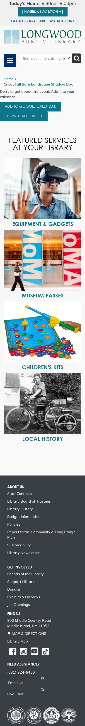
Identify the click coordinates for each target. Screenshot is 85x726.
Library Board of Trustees (29, 501)
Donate (13, 589)
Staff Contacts (19, 493)
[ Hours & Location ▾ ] (42, 11)
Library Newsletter (23, 552)
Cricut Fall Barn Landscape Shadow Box (38, 84)
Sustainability (19, 545)
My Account (62, 21)
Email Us (15, 682)
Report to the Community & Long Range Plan (41, 535)
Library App (17, 641)
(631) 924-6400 (21, 672)
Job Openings (18, 604)
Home (9, 79)
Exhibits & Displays (23, 597)
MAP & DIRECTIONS (29, 633)
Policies (13, 524)
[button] (42, 3)
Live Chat (15, 694)
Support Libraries (22, 581)
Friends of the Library (25, 574)
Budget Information (23, 516)
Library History (20, 509)
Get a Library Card (28, 21)
